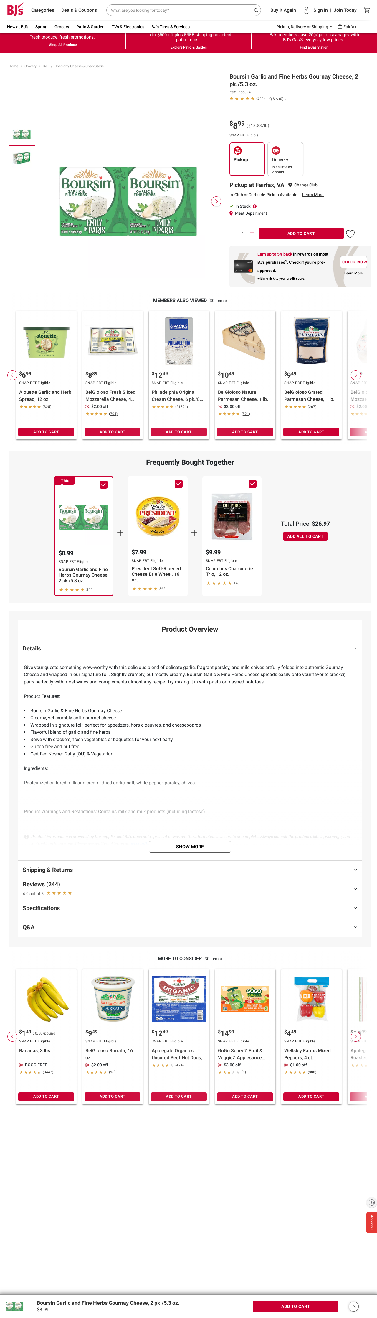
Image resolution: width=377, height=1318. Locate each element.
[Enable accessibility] (371, 1202)
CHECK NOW (354, 262)
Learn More (313, 194)
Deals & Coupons (79, 10)
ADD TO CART (301, 233)
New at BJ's (17, 26)
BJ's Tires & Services (170, 26)
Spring (41, 26)
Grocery (61, 26)
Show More (190, 847)
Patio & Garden (90, 26)
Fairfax (349, 26)
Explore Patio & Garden (189, 47)
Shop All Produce (63, 45)
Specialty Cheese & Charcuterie (79, 66)
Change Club (306, 185)
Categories (42, 10)
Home (13, 66)
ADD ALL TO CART (305, 536)
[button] (247, 98)
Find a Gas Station (314, 47)
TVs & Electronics (128, 26)
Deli (46, 66)
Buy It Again (283, 10)
